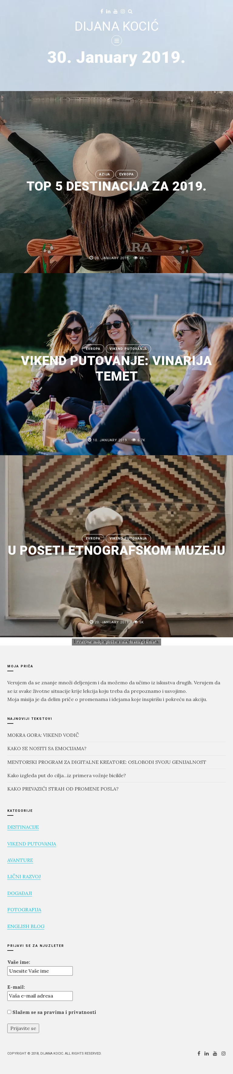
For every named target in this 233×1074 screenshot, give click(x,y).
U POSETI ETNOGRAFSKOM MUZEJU (116, 550)
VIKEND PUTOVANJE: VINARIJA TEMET (116, 368)
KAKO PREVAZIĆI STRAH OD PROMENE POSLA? (63, 789)
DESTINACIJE (23, 827)
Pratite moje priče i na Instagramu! (116, 642)
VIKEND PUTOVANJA (128, 349)
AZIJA (104, 174)
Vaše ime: (18, 962)
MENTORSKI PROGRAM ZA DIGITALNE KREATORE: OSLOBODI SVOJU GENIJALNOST (106, 762)
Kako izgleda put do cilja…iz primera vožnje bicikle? (66, 775)
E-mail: (16, 987)
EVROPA (126, 174)
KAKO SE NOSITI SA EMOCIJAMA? (46, 748)
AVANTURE (20, 860)
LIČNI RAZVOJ (24, 876)
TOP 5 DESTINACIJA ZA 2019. (116, 186)
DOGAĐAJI (19, 893)
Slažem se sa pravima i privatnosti (51, 1012)
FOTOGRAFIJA (24, 909)
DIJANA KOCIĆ (117, 26)
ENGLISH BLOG (25, 926)
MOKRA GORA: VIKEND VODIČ (43, 735)
